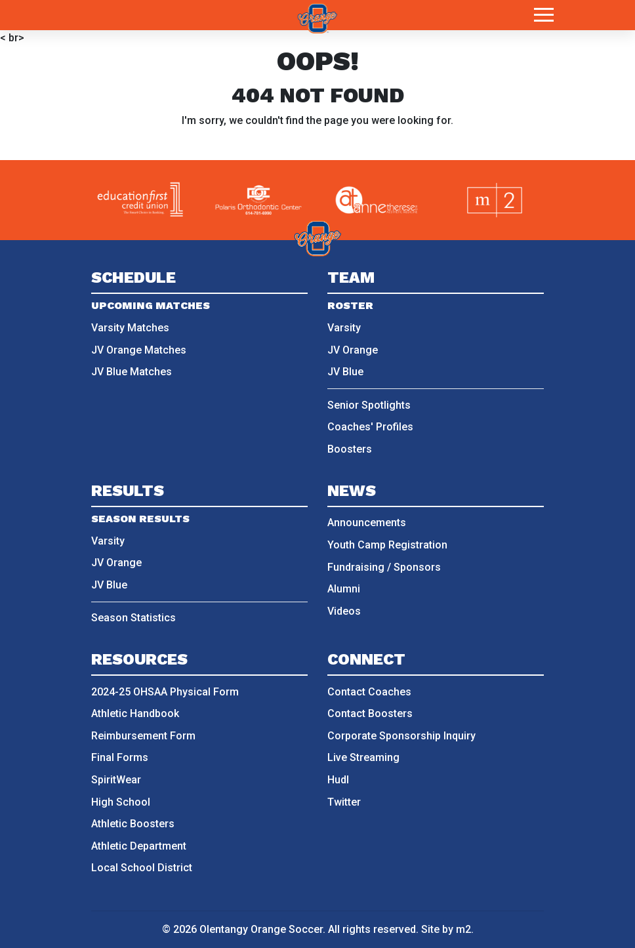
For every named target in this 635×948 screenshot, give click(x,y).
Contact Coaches (369, 692)
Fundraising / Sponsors (384, 567)
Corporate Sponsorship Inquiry (401, 736)
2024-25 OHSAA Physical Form (165, 692)
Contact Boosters (370, 713)
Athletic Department (138, 846)
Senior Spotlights (369, 405)
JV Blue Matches (131, 371)
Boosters (349, 449)
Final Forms (119, 757)
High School (120, 802)
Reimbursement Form (143, 736)
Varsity (344, 327)
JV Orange (352, 350)
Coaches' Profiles (370, 427)
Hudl (338, 779)
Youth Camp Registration (387, 545)
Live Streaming (363, 757)
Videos (344, 611)
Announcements (366, 522)
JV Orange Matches (138, 350)
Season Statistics (133, 617)
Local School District (141, 867)
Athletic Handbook (135, 713)
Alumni (343, 589)
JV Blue (345, 371)
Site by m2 (446, 929)
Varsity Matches (130, 327)
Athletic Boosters (132, 823)
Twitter (344, 802)
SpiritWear (116, 779)
